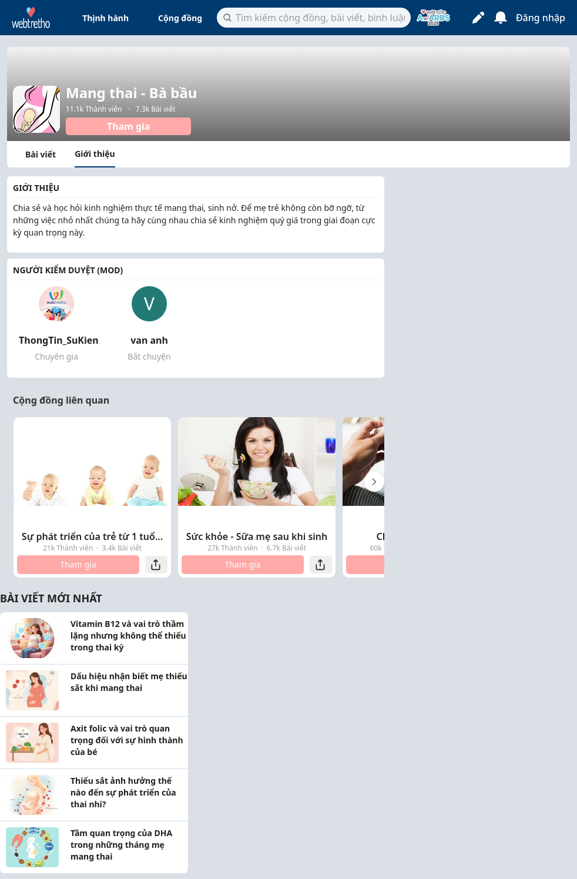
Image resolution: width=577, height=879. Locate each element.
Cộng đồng (180, 18)
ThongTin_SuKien (59, 340)
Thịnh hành (105, 18)
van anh (149, 340)
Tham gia (128, 126)
